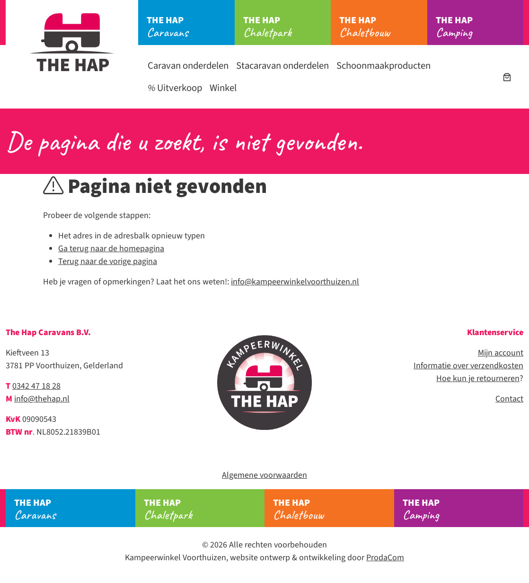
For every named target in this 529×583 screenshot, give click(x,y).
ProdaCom (385, 558)
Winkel (223, 88)
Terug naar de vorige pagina (107, 261)
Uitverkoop (175, 88)
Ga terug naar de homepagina (111, 249)
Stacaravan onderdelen (282, 66)
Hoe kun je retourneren (478, 378)
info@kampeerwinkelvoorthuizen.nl (295, 282)
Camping (480, 27)
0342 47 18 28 (36, 386)
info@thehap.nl (42, 399)
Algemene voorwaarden (264, 475)
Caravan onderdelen (188, 66)
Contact (509, 399)
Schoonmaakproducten (383, 66)
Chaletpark (287, 27)
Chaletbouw (383, 27)
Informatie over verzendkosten (468, 366)
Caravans (191, 27)
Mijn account (500, 353)
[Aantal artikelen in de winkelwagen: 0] (507, 77)
